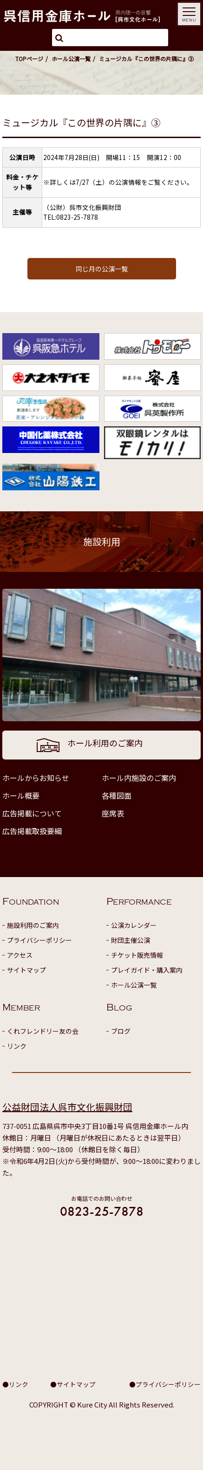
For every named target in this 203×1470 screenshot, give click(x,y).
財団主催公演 (130, 940)
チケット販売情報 (137, 955)
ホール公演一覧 (71, 59)
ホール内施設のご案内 (139, 777)
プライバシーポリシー (39, 940)
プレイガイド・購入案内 (147, 970)
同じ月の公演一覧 (102, 268)
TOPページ (29, 59)
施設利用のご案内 (33, 925)
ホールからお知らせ (35, 777)
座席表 (113, 813)
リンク (16, 1046)
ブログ (121, 1031)
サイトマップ (26, 970)
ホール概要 (20, 795)
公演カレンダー (134, 925)
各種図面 (116, 795)
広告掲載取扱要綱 (32, 830)
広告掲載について (32, 813)
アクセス (20, 955)
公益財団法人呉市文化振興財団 (67, 1107)
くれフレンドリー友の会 (43, 1031)
